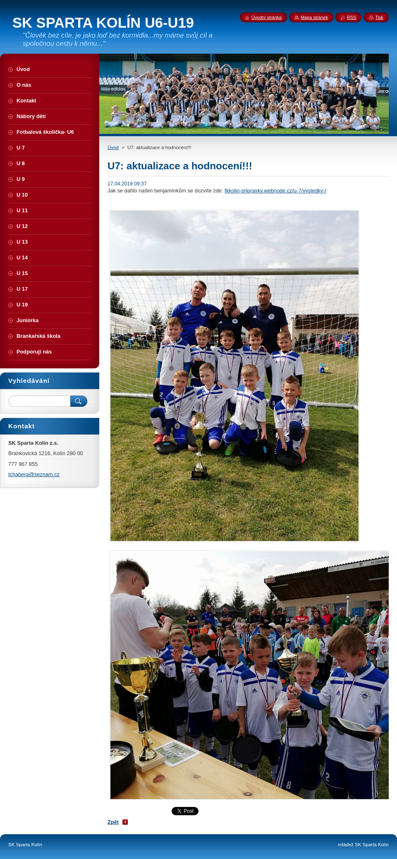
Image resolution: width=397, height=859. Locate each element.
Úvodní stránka (266, 17)
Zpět (113, 822)
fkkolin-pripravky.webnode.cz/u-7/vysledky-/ (275, 190)
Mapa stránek (314, 17)
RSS (351, 17)
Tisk (379, 17)
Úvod (113, 147)
